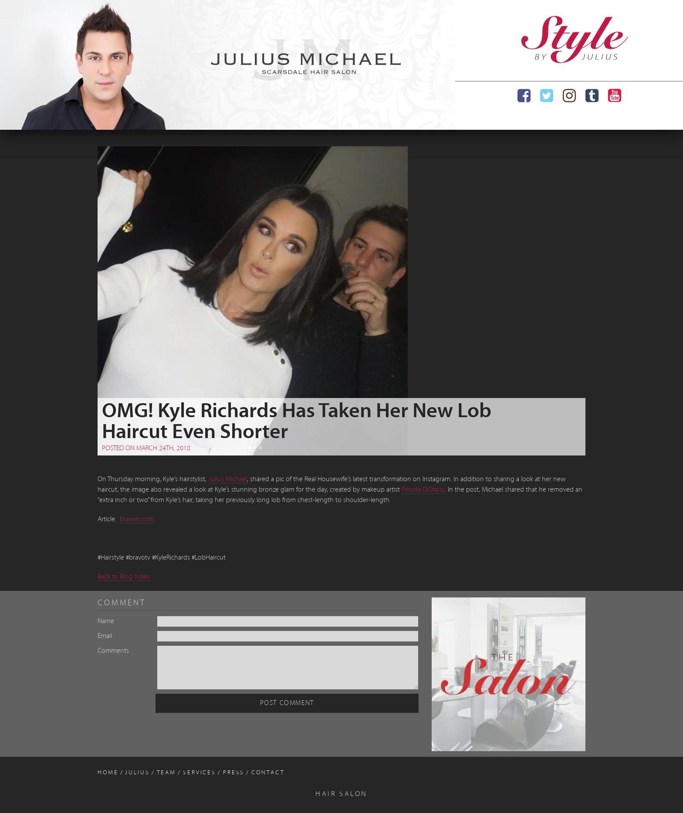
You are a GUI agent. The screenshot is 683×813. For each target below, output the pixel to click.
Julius (137, 772)
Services (199, 772)
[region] (227, 65)
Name (106, 621)
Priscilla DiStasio (423, 489)
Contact (267, 772)
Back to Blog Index (124, 576)
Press (233, 772)
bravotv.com (137, 519)
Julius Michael (227, 479)
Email (105, 636)
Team (166, 772)
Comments (113, 651)
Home (108, 772)
